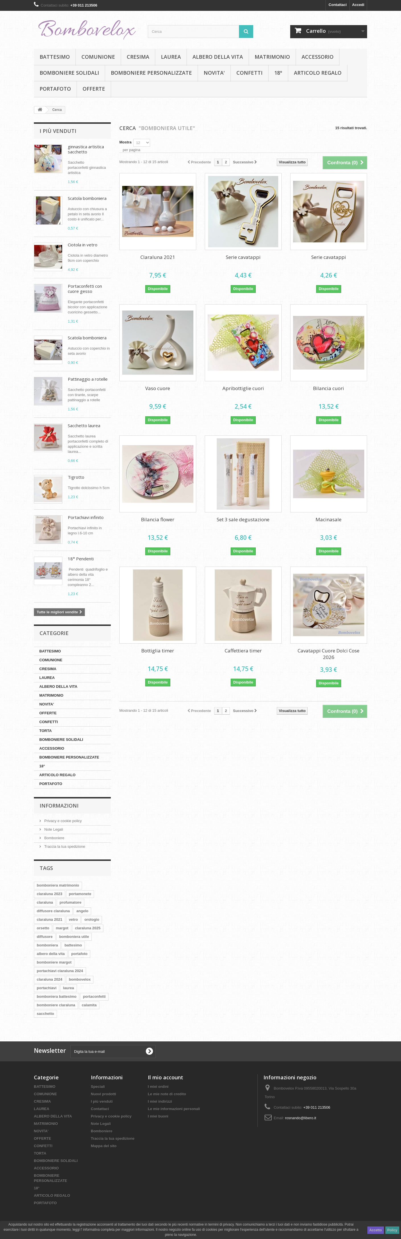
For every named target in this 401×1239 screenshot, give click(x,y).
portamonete (80, 894)
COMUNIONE (98, 56)
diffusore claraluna (53, 911)
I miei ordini (158, 1086)
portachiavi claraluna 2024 (60, 971)
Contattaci (338, 5)
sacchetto (45, 1013)
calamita (89, 1005)
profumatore (70, 902)
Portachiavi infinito (86, 517)
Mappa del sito (103, 1146)
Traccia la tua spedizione (64, 846)
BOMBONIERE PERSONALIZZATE (151, 72)
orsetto (43, 928)
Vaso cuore (157, 388)
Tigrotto (76, 477)
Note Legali (53, 829)
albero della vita (51, 954)
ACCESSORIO (318, 56)
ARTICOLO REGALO (317, 72)
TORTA (45, 731)
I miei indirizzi (160, 1101)
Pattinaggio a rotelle (88, 379)
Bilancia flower (157, 519)
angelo (82, 911)
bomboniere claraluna (56, 1005)
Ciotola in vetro (82, 245)
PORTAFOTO (55, 88)
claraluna (45, 902)
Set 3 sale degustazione (243, 519)
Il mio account (165, 1077)
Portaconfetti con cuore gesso (85, 288)
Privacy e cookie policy (62, 821)
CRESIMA (138, 56)
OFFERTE (94, 88)
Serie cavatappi (243, 257)
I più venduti (58, 130)
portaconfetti (94, 996)
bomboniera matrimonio (58, 885)
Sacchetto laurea (84, 425)
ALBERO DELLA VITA (218, 56)
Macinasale (328, 519)
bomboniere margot (54, 962)
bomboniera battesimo (56, 996)
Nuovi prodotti (103, 1094)
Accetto (375, 1230)
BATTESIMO (55, 56)
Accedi (358, 5)
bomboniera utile (74, 936)
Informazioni (59, 805)
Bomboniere (53, 838)
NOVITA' (214, 72)
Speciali (98, 1086)
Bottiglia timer (157, 650)
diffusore (45, 936)
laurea (68, 988)
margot (62, 928)
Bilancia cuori (328, 388)
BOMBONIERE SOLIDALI (69, 72)
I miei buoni (158, 1116)
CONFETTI (249, 72)
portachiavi (46, 988)
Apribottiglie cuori (243, 388)
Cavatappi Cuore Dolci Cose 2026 (328, 653)
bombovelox (80, 979)
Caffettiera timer (243, 650)
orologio (91, 919)
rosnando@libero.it (300, 1118)
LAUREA (171, 56)
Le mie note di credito (167, 1094)
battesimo (73, 945)
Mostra (125, 142)
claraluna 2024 (49, 979)
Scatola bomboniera (87, 198)
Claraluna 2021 (157, 257)
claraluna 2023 (49, 894)
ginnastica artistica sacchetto (86, 149)
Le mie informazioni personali (174, 1109)
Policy (392, 1230)
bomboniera (47, 945)
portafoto (79, 954)
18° (278, 72)
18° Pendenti (81, 558)
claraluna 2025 (88, 928)
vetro (73, 919)
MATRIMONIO (272, 56)
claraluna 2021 (49, 919)
